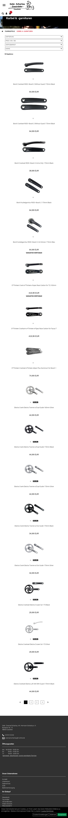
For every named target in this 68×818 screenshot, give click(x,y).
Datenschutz (6, 783)
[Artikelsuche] (3, 14)
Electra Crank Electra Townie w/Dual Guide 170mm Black (34, 447)
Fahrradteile (10, 31)
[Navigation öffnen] (4, 5)
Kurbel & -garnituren (25, 31)
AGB (3, 786)
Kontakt (4, 779)
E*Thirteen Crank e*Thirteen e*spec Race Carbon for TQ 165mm (34, 285)
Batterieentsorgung (8, 788)
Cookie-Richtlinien (47, 811)
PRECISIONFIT (7, 806)
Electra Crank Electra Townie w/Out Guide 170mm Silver (34, 565)
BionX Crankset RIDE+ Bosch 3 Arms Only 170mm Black (34, 163)
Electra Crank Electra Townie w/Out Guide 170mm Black (34, 526)
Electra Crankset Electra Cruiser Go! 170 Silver (34, 644)
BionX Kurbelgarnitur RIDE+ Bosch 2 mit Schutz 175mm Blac (34, 242)
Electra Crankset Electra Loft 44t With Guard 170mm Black (34, 684)
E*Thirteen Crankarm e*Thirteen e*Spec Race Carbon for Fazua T (34, 328)
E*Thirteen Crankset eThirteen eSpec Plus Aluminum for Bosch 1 (34, 368)
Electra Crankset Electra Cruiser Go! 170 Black (34, 605)
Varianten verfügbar (34, 253)
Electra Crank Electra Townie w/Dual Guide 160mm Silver (34, 407)
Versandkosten (7, 801)
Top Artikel (5, 799)
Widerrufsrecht (7, 804)
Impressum (6, 781)
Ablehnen (53, 815)
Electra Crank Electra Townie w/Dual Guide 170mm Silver (34, 486)
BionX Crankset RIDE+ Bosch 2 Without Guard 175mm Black (34, 124)
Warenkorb (5, 797)
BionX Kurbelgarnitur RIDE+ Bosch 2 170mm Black (34, 202)
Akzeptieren (62, 815)
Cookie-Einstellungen (40, 815)
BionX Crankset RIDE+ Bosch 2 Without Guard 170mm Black (34, 84)
